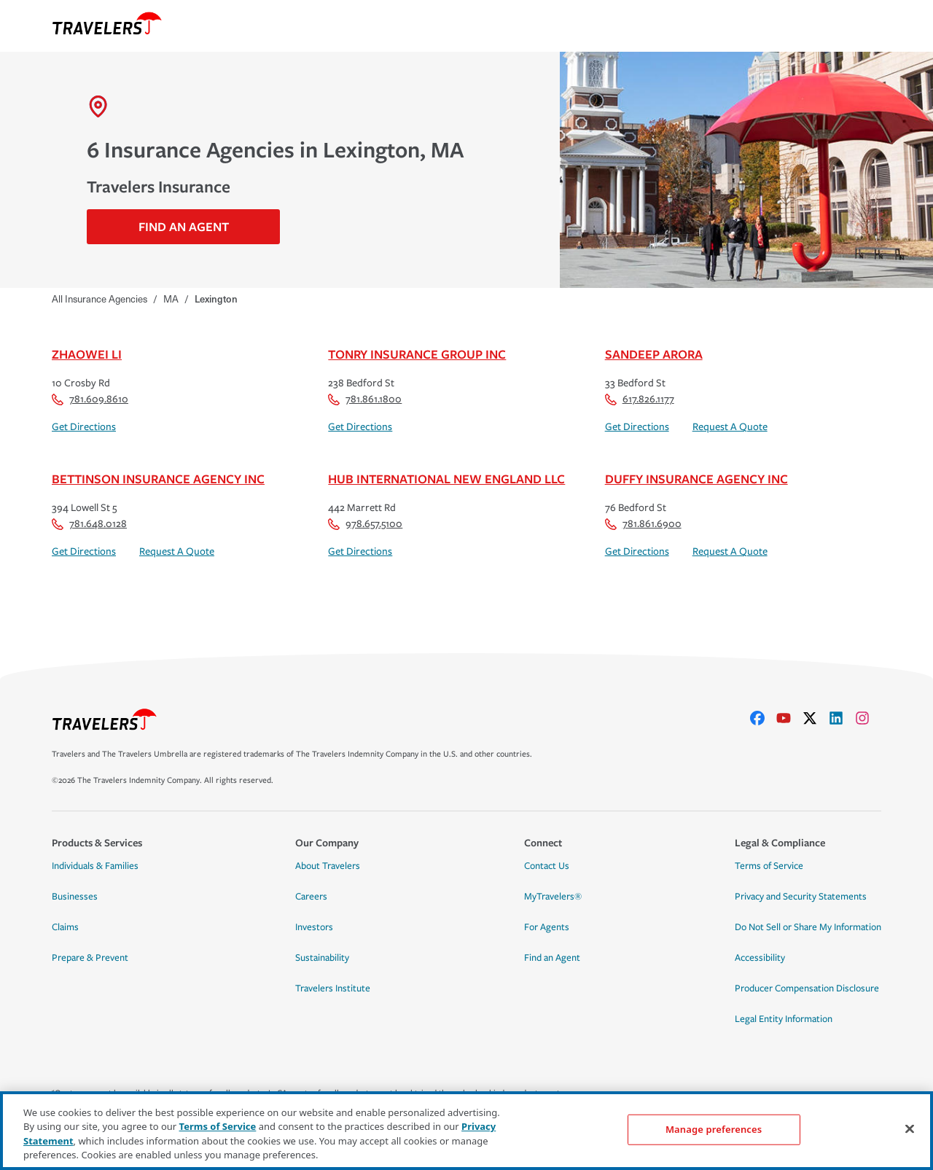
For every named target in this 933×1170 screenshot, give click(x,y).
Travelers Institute (332, 988)
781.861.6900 (643, 524)
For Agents (546, 927)
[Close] (910, 1128)
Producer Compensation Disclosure (807, 988)
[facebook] (763, 718)
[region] (466, 1130)
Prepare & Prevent (90, 958)
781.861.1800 (365, 399)
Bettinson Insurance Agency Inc (158, 478)
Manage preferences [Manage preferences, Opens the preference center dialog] (713, 1129)
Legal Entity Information (783, 1019)
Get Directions (84, 427)
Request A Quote (730, 427)
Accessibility (760, 958)
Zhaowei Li (87, 354)
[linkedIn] (842, 718)
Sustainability (322, 958)
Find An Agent (183, 226)
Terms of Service (769, 866)
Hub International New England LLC (446, 478)
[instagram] (868, 718)
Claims (65, 927)
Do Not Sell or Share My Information (808, 927)
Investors (314, 927)
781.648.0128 (89, 524)
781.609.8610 (90, 399)
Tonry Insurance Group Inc (417, 354)
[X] (816, 718)
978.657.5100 (365, 524)
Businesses (75, 896)
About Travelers (327, 866)
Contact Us (546, 866)
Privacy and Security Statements (801, 896)
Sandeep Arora (654, 354)
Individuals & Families (95, 866)
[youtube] (789, 718)
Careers (311, 896)
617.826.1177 (639, 399)
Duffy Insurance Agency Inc (696, 478)
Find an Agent (552, 958)
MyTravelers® (553, 896)
